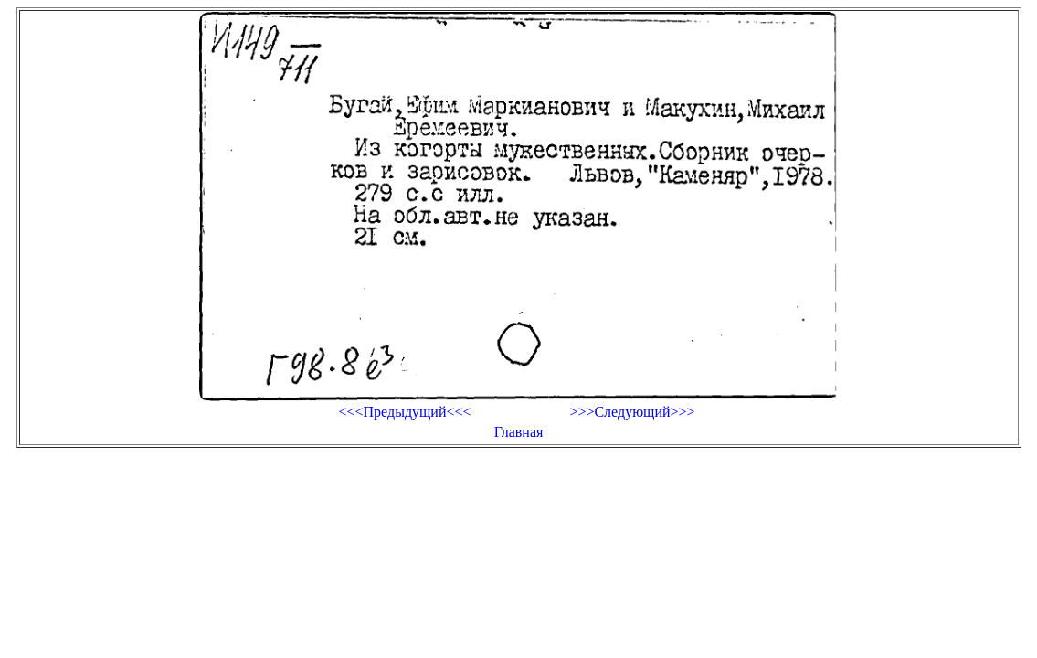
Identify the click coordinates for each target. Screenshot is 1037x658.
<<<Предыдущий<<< (404, 411)
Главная (519, 432)
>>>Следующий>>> (631, 411)
